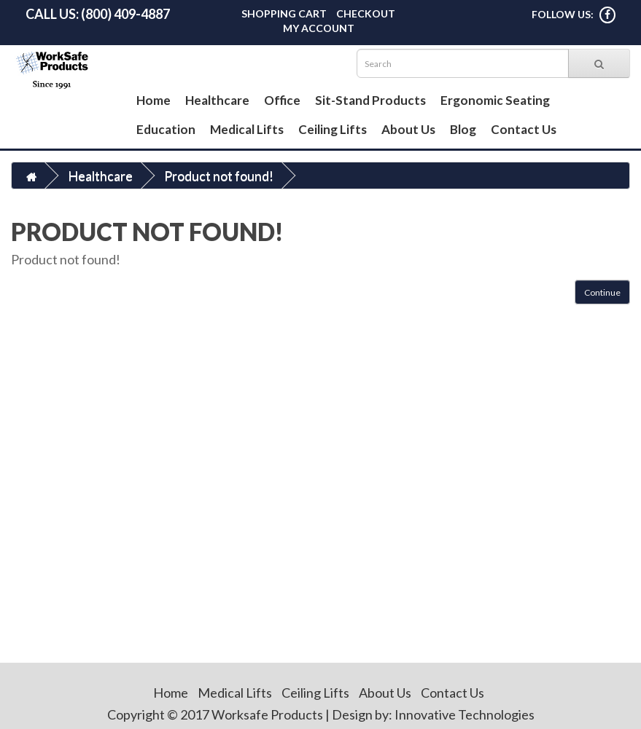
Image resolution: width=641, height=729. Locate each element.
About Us (408, 129)
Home (153, 100)
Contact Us (523, 129)
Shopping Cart (284, 13)
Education (165, 129)
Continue (602, 292)
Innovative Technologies (465, 714)
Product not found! (218, 176)
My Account (318, 28)
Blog (463, 129)
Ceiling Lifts (332, 129)
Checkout (365, 13)
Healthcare (217, 100)
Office (282, 100)
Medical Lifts (247, 129)
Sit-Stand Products (370, 100)
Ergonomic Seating (495, 100)
